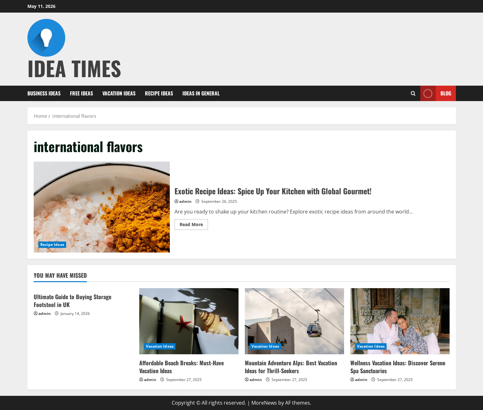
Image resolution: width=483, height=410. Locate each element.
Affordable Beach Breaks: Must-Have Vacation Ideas (181, 367)
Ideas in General (201, 93)
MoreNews (264, 402)
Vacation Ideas (118, 93)
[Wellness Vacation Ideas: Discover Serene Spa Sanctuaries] (400, 321)
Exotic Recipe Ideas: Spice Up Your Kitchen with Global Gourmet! (102, 207)
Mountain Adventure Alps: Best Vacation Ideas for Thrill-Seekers (291, 367)
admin (185, 201)
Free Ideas (81, 93)
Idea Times (74, 68)
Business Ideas (43, 93)
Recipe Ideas (159, 93)
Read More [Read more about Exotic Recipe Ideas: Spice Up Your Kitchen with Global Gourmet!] (194, 225)
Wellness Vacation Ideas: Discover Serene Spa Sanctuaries (397, 367)
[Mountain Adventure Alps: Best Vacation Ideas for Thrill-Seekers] (294, 321)
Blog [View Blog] (435, 93)
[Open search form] (413, 93)
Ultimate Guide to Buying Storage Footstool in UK (72, 301)
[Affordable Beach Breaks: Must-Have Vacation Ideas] (189, 321)
